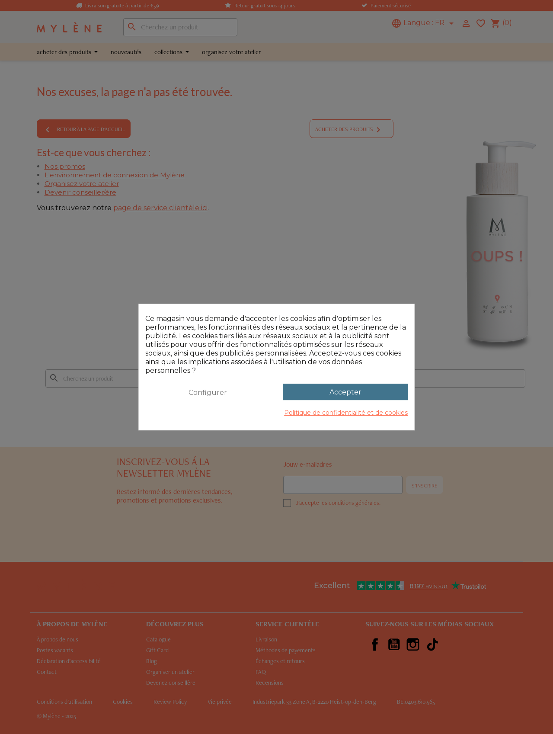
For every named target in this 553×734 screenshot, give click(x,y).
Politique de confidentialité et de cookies (346, 413)
